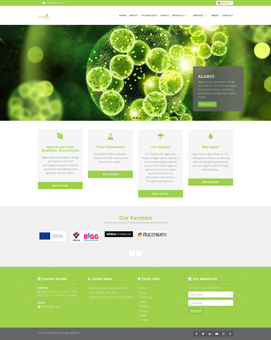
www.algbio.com (72, 332)
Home (122, 15)
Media (215, 15)
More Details (207, 104)
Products (181, 15)
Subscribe (195, 311)
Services (200, 15)
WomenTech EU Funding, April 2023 (109, 288)
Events (164, 15)
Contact (227, 15)
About (133, 15)
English (224, 3)
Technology (149, 15)
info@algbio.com (55, 2)
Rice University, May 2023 (103, 292)
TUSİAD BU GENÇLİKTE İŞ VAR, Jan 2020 (111, 297)
